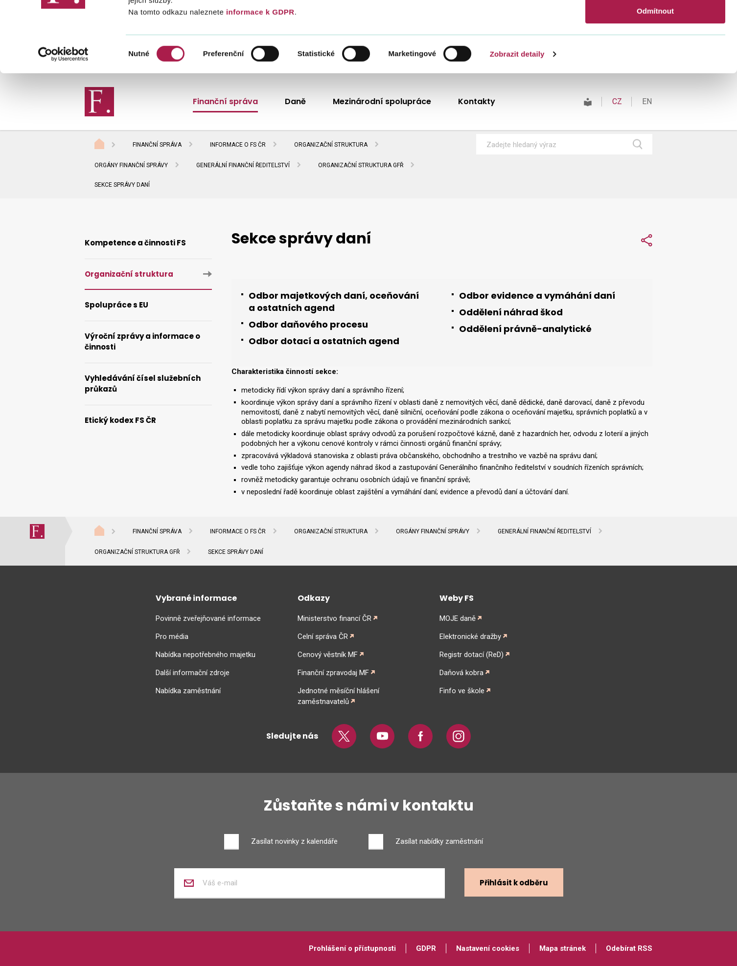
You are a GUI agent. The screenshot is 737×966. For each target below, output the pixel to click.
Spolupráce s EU (116, 305)
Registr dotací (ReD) (471, 654)
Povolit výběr (655, 53)
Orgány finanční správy (131, 165)
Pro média (172, 636)
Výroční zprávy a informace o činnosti (142, 341)
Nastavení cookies (487, 948)
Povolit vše (655, 24)
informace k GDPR (259, 82)
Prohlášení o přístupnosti (352, 948)
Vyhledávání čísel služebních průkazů (143, 384)
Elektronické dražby (470, 636)
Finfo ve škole (461, 690)
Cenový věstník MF (328, 654)
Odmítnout (655, 81)
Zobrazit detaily (517, 124)
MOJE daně (457, 618)
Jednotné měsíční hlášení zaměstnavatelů (338, 696)
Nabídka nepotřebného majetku (205, 654)
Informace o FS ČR (238, 144)
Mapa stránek (562, 948)
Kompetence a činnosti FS (135, 243)
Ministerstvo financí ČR (334, 618)
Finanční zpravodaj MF (333, 672)
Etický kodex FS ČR (120, 420)
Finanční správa (157, 144)
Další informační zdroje (193, 672)
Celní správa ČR (323, 636)
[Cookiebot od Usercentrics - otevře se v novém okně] (63, 124)
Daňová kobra (461, 672)
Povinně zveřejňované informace (208, 618)
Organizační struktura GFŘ (360, 165)
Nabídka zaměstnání (188, 690)
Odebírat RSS (629, 948)
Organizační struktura (331, 144)
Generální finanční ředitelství (243, 165)
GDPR (426, 948)
